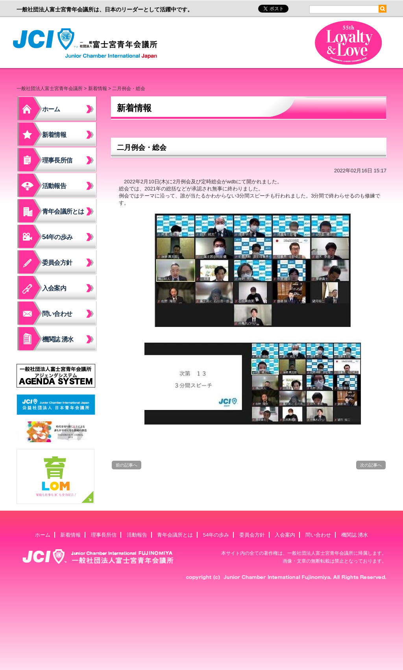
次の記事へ (371, 465)
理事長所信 (57, 160)
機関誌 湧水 (58, 339)
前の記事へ (126, 465)
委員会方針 (57, 262)
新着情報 (97, 88)
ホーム (51, 109)
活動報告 (54, 186)
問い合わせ (57, 313)
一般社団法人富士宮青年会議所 (87, 44)
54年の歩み (57, 237)
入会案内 (54, 288)
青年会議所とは (63, 211)
